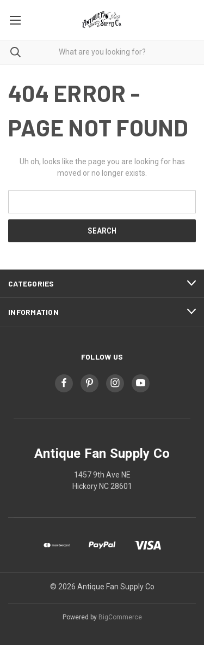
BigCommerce (120, 617)
